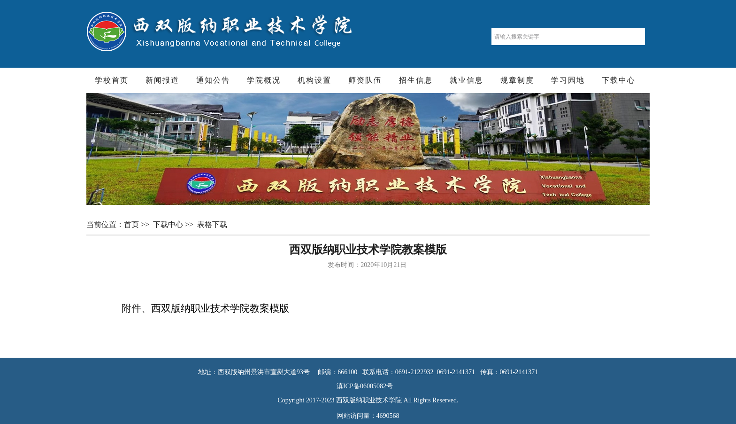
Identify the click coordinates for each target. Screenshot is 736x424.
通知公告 (213, 80)
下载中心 (619, 80)
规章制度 (517, 80)
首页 (132, 224)
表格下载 (213, 224)
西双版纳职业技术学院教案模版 (220, 308)
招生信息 (416, 80)
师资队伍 (365, 80)
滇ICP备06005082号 (368, 386)
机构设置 (314, 80)
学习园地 (568, 80)
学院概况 (264, 80)
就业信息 (466, 80)
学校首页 (112, 80)
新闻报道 (162, 80)
